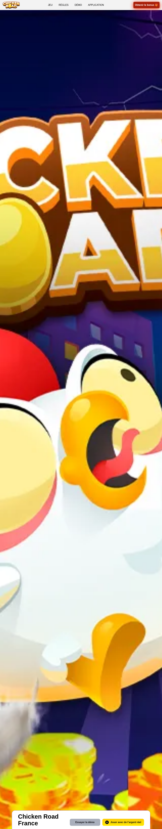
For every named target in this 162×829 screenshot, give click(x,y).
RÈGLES (64, 5)
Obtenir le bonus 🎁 (146, 5)
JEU (50, 5)
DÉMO (78, 5)
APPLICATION (96, 5)
